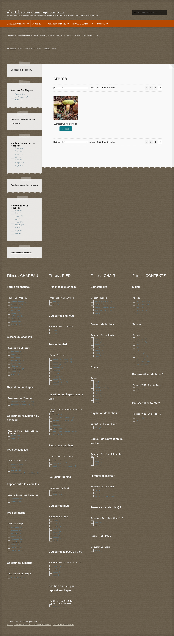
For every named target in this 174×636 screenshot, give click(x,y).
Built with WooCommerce (63, 625)
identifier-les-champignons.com (35, 12)
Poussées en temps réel (57, 23)
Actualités (36, 23)
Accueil (13, 48)
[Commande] (71, 88)
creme (47, 48)
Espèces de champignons (16, 23)
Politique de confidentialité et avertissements (29, 625)
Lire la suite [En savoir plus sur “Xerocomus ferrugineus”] (65, 129)
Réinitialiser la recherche (21, 252)
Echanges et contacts (81, 23)
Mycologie (101, 23)
